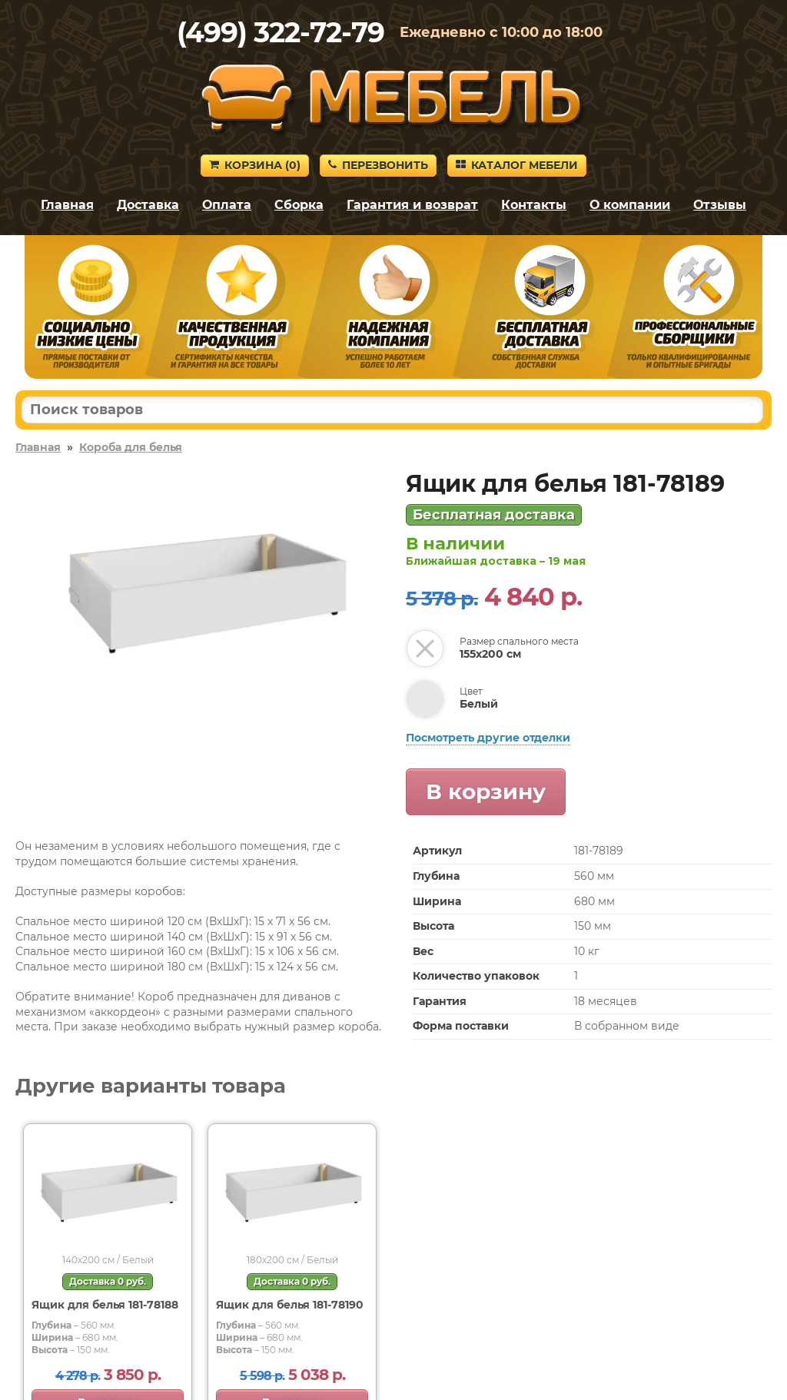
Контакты (533, 204)
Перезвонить (378, 165)
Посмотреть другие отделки (488, 738)
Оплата (226, 204)
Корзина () (255, 165)
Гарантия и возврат (412, 204)
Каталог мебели (517, 165)
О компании (629, 204)
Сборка (299, 204)
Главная (67, 204)
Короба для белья (130, 447)
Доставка (148, 204)
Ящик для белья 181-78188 (105, 1305)
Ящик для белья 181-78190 (290, 1305)
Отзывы (719, 204)
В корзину (486, 791)
